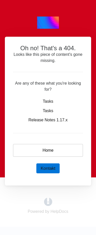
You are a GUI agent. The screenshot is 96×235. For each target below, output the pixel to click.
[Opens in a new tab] (48, 201)
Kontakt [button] (48, 168)
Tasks (48, 101)
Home (48, 150)
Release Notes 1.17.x (48, 120)
